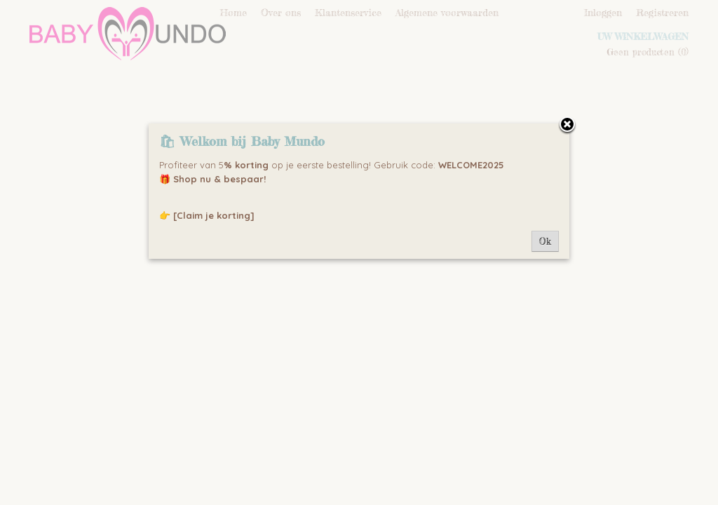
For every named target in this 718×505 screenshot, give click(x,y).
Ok (545, 241)
